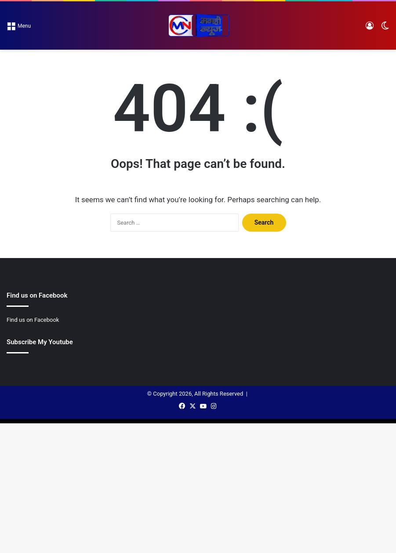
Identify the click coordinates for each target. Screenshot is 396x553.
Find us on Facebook (33, 320)
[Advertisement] (198, 115)
